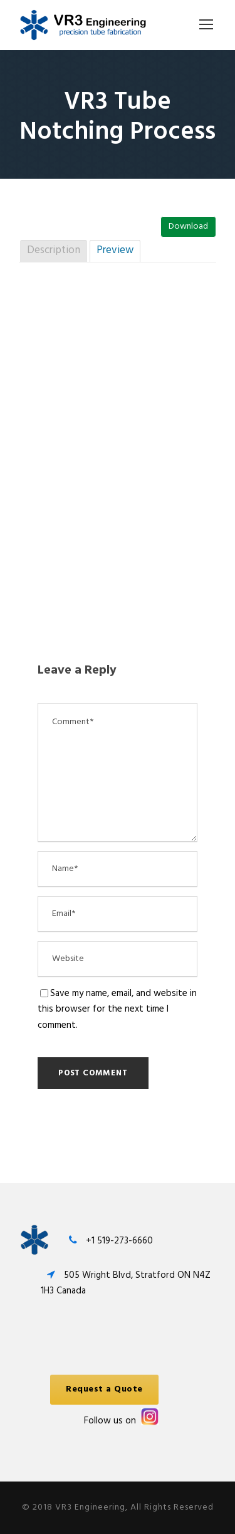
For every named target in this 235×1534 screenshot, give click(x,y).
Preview (115, 250)
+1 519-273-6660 (119, 1240)
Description (53, 250)
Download (188, 226)
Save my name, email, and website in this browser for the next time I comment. (117, 1009)
